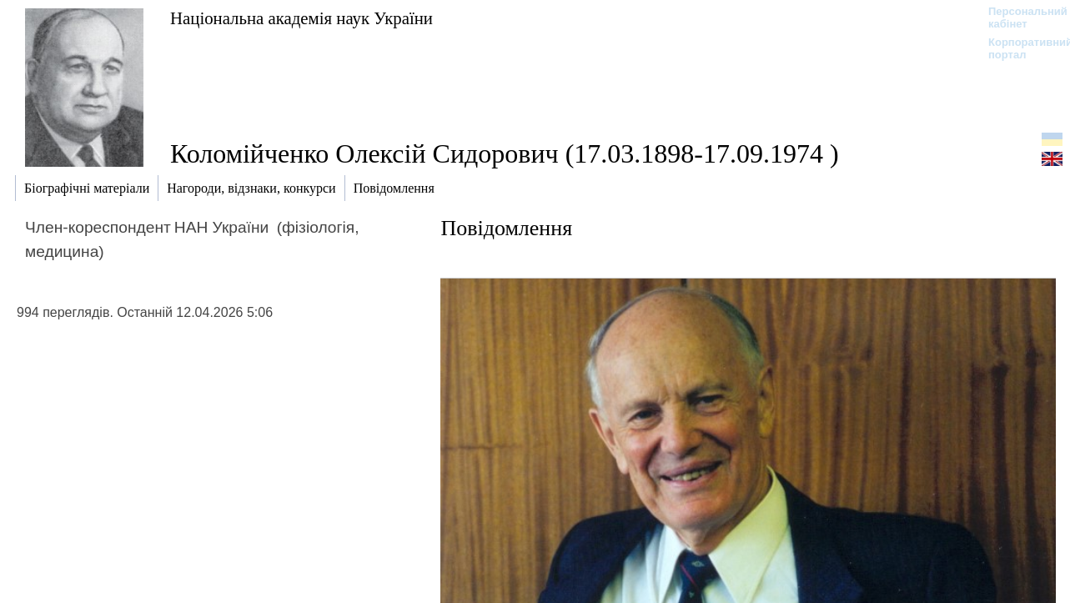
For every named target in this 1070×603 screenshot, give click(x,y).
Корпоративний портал (1019, 48)
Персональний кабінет (1019, 17)
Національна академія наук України (301, 18)
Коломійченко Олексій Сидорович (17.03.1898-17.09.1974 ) (504, 153)
